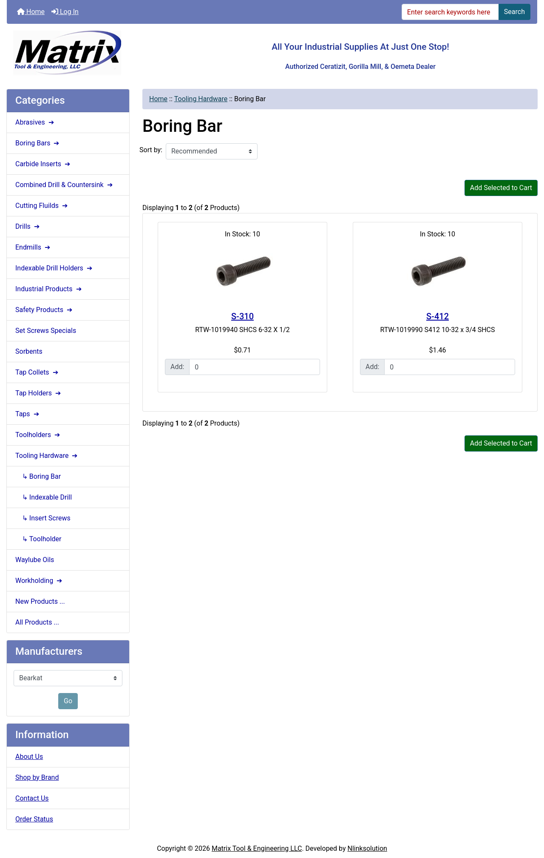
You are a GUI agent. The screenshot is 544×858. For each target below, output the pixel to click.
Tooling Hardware (201, 99)
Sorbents (28, 351)
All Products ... (37, 622)
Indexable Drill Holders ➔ (54, 268)
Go (68, 701)
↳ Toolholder (38, 539)
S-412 (437, 316)
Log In (65, 12)
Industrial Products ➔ (49, 289)
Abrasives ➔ (35, 122)
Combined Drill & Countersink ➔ (64, 185)
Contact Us (32, 798)
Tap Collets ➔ (37, 372)
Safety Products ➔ (44, 310)
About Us (29, 757)
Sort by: (150, 150)
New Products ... (40, 601)
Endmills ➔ (33, 247)
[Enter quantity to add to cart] (254, 367)
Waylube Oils (34, 560)
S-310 (242, 316)
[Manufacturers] (68, 678)
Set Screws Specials (45, 331)
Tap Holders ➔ (38, 393)
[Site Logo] (95, 53)
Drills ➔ (28, 226)
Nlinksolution (367, 848)
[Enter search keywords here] (450, 12)
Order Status (34, 819)
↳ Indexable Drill (43, 497)
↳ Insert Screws (43, 518)
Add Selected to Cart (501, 188)
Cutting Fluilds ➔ (42, 206)
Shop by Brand (37, 777)
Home (31, 12)
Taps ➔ (28, 414)
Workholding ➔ (39, 581)
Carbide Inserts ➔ (43, 164)
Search (514, 12)
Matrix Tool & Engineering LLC (257, 848)
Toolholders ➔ (38, 435)
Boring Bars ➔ (38, 143)
